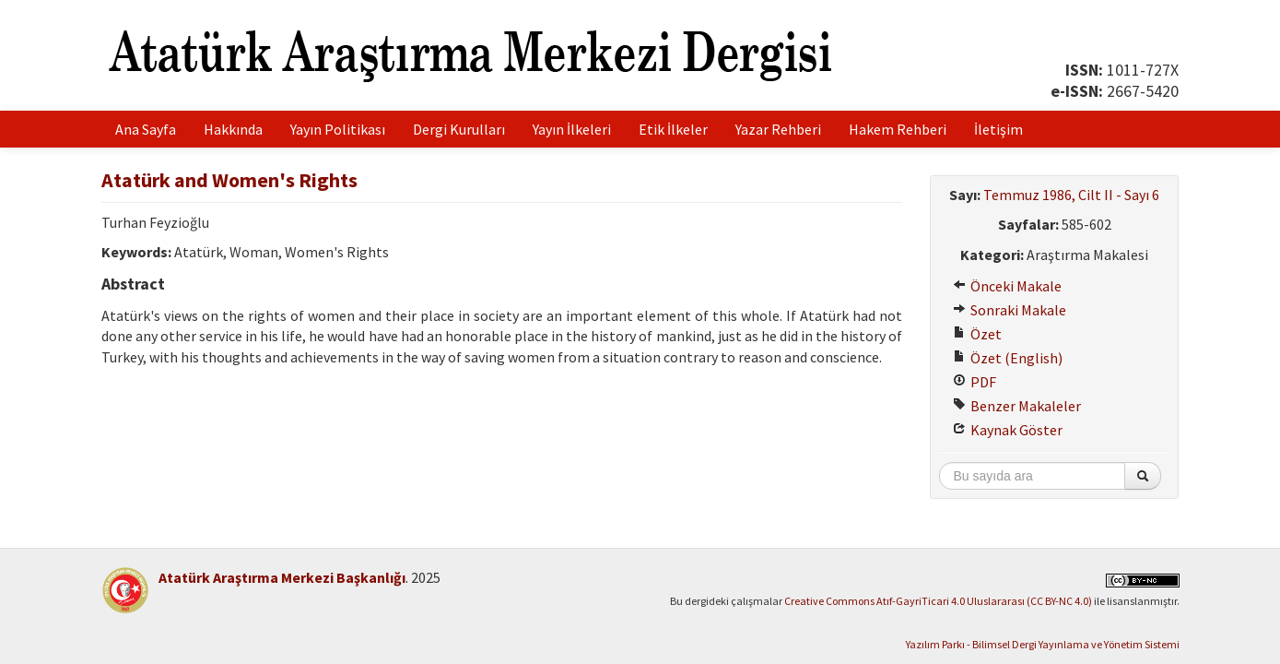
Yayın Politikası (337, 129)
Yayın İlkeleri (572, 129)
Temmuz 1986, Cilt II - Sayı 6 (1071, 194)
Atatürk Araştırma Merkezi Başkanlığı (282, 577)
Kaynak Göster (1008, 430)
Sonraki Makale (1009, 310)
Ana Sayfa (145, 129)
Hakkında (233, 129)
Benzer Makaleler (1017, 406)
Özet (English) (1008, 358)
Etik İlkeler (673, 129)
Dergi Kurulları (459, 129)
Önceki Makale (1007, 286)
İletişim (998, 129)
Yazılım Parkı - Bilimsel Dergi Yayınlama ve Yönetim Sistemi (1043, 644)
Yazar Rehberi (778, 129)
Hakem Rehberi (897, 129)
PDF (974, 382)
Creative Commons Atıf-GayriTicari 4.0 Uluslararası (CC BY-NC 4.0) (938, 601)
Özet (977, 334)
